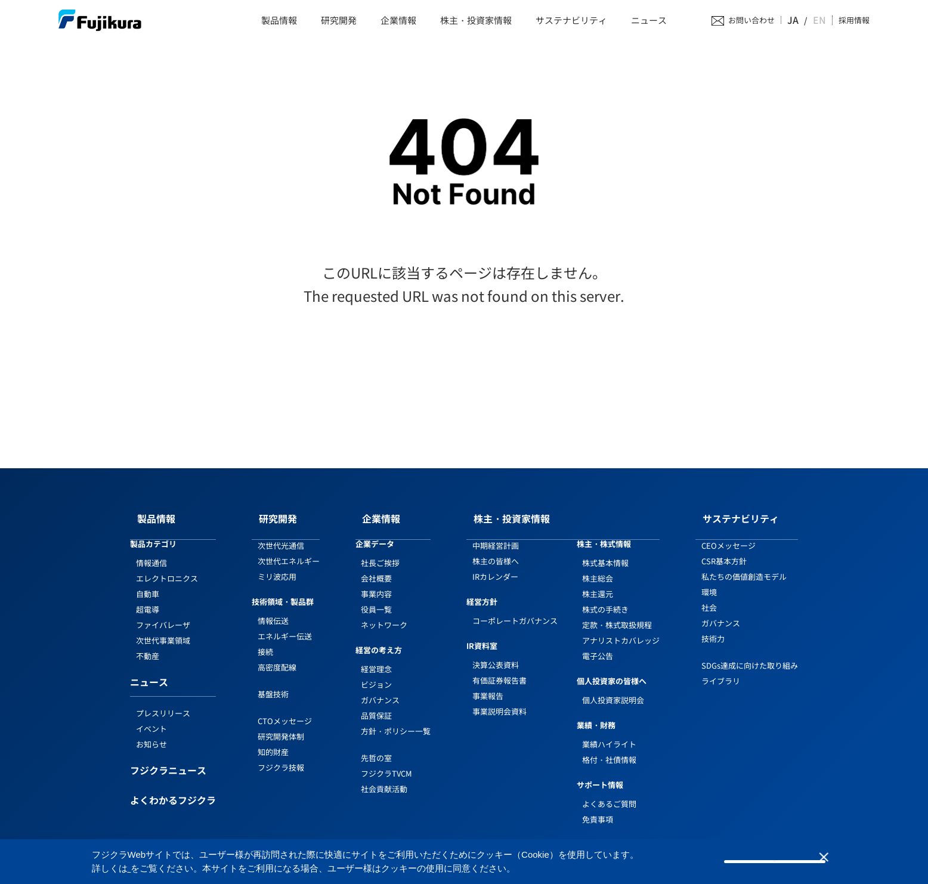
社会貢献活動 (384, 777)
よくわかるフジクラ (173, 790)
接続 (265, 640)
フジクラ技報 (281, 755)
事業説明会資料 (499, 700)
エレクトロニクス (167, 567)
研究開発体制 (281, 724)
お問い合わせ (763, 20)
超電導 (147, 598)
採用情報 (854, 20)
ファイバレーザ (163, 613)
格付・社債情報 (609, 748)
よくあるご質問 (609, 792)
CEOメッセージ (728, 534)
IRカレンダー (495, 565)
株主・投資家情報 (476, 20)
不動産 (147, 644)
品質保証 (376, 704)
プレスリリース (163, 701)
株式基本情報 (605, 551)
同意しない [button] (838, 862)
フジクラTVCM (386, 762)
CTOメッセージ (285, 709)
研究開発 (339, 20)
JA (804, 20)
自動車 (147, 582)
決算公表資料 (495, 653)
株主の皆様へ (495, 549)
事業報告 (487, 684)
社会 (709, 596)
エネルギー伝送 (285, 624)
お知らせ (151, 732)
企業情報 (398, 20)
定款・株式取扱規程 (617, 613)
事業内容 (376, 582)
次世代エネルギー (289, 549)
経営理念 (376, 657)
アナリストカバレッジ (621, 629)
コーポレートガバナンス (515, 609)
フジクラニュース (168, 760)
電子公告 (597, 644)
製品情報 (279, 20)
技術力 (713, 627)
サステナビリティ (571, 20)
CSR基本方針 (724, 549)
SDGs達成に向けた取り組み (749, 654)
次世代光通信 (281, 534)
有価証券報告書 (499, 669)
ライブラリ (720, 669)
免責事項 (597, 807)
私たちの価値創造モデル (744, 565)
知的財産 (273, 740)
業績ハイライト (609, 732)
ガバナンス (380, 688)
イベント (151, 717)
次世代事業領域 (163, 629)
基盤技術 (273, 682)
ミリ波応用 (277, 565)
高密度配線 (277, 656)
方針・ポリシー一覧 (396, 719)
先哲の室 (376, 746)
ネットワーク (384, 613)
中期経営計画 (495, 534)
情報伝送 (273, 609)
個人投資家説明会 (613, 688)
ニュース (649, 20)
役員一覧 (376, 598)
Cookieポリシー (159, 868)
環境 (709, 580)
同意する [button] (774, 861)
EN (820, 20)
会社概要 (376, 567)
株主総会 (597, 567)
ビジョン (376, 673)
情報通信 (151, 551)
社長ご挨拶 (380, 551)
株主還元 (597, 582)
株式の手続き (605, 598)
